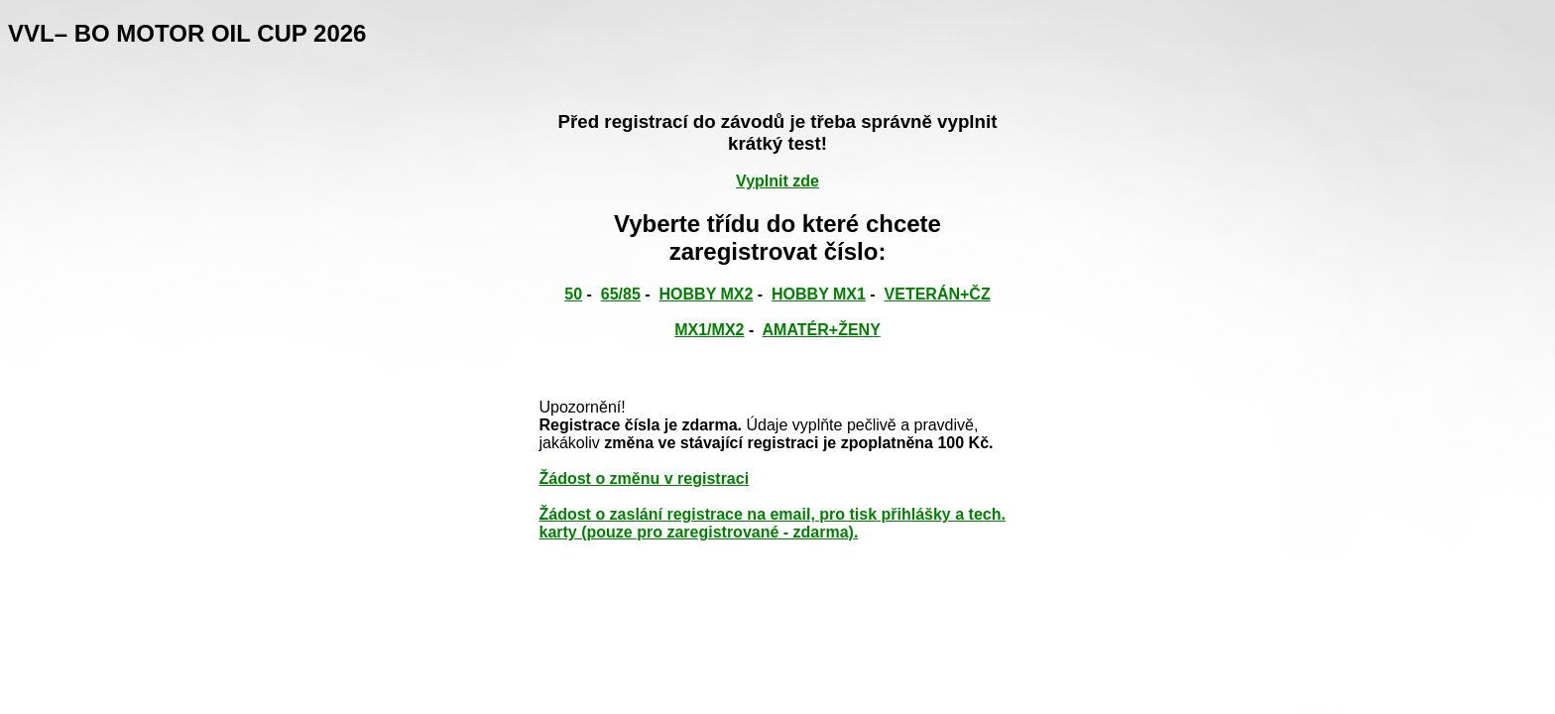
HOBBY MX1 (819, 294)
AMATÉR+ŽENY (822, 329)
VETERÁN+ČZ (938, 294)
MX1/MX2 (709, 329)
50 (573, 294)
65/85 (621, 294)
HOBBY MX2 (706, 294)
